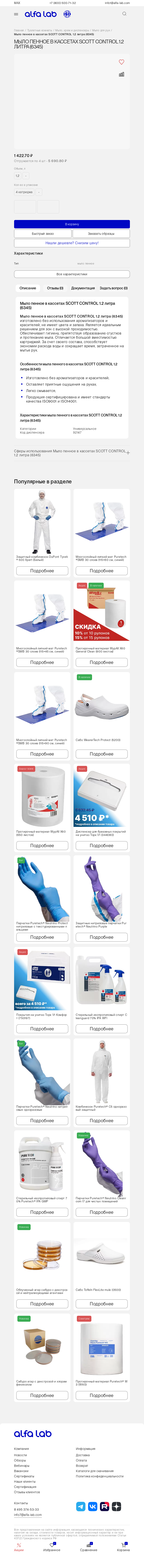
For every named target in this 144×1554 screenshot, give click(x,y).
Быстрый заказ (43, 237)
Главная (19, 30)
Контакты (21, 1503)
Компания (21, 1448)
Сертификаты (24, 1476)
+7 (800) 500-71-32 (63, 3)
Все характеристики (72, 278)
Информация (86, 1448)
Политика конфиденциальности (100, 1476)
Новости (20, 1455)
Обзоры (20, 1460)
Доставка (83, 1455)
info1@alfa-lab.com (117, 3)
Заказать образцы (101, 237)
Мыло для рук (101, 30)
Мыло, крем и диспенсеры (72, 30)
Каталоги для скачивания (95, 1471)
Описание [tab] (28, 292)
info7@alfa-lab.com (28, 1515)
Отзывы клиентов (27, 1492)
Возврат (82, 1465)
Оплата (81, 1460)
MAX (17, 3)
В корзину (72, 228)
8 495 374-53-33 (26, 1509)
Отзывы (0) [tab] (55, 292)
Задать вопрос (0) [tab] (113, 292)
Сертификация (25, 1486)
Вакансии (21, 1471)
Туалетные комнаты (39, 30)
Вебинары (22, 1465)
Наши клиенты (24, 1481)
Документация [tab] (83, 292)
